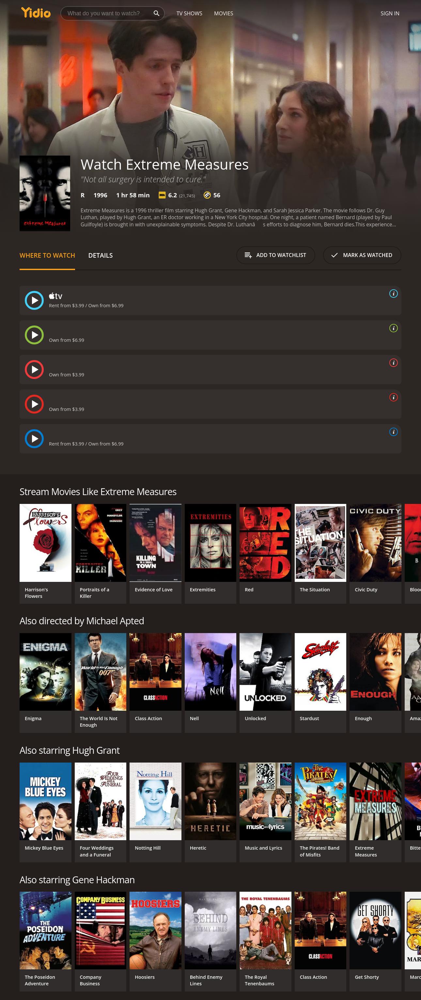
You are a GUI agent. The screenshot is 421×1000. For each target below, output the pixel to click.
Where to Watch (47, 255)
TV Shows (189, 13)
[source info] (392, 293)
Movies (223, 13)
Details (100, 255)
